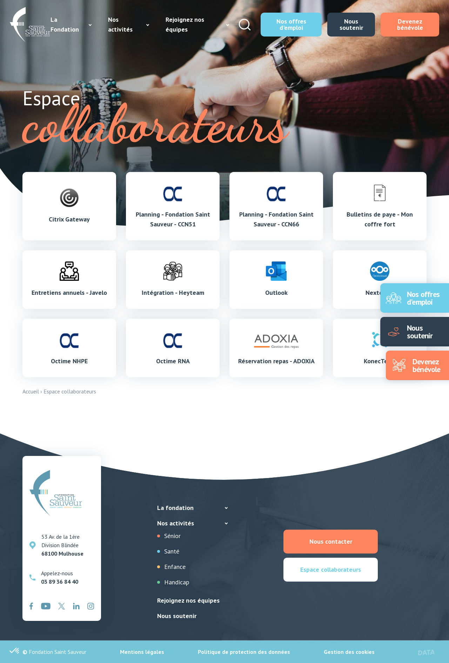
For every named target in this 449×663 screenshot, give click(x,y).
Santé (171, 551)
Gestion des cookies (349, 651)
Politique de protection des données (244, 651)
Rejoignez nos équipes (188, 600)
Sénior (172, 536)
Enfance (175, 567)
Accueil (30, 391)
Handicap (176, 582)
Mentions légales (142, 651)
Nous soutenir (176, 616)
